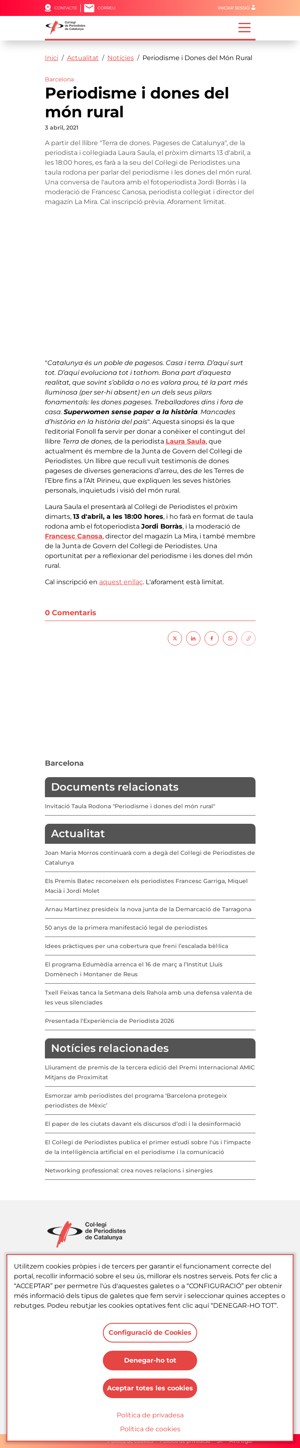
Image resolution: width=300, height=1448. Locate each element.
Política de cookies (150, 1429)
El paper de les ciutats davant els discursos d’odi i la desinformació (143, 1123)
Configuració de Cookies (150, 1332)
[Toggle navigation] (244, 27)
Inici (51, 58)
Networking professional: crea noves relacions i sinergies (129, 1170)
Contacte (65, 8)
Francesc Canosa (73, 536)
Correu (107, 8)
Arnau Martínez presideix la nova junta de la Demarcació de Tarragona (148, 909)
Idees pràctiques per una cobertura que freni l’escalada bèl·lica (136, 946)
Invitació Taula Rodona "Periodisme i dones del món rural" (130, 806)
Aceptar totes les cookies (150, 1388)
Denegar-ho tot (150, 1360)
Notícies (120, 58)
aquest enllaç (121, 582)
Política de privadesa (150, 1415)
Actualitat (83, 58)
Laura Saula (186, 441)
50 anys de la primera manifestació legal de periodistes (126, 927)
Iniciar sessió (233, 8)
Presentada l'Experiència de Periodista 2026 (109, 1020)
